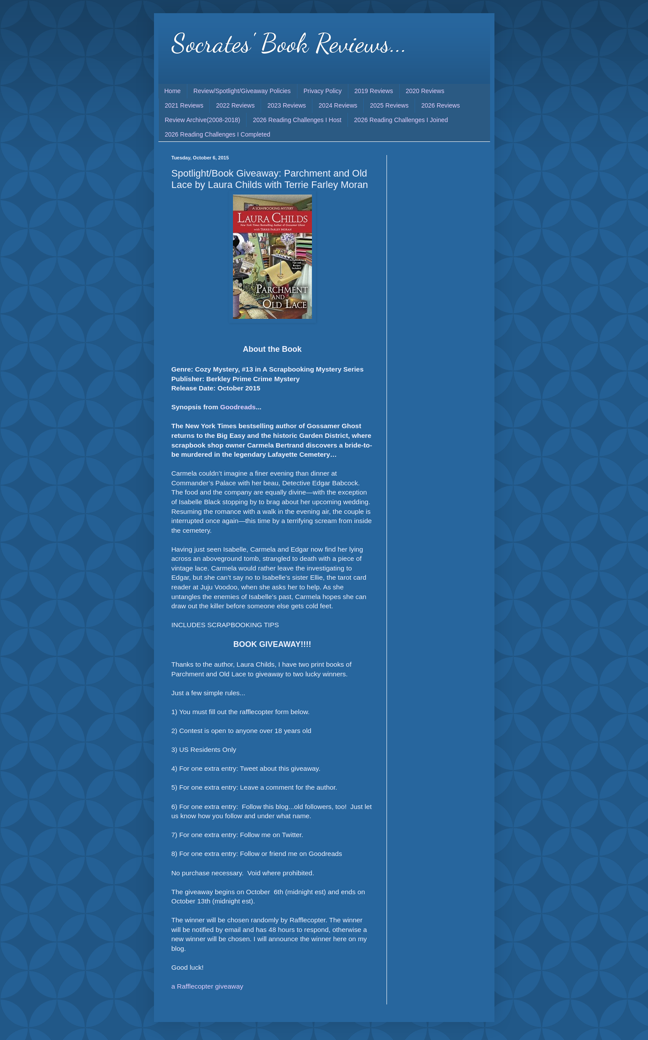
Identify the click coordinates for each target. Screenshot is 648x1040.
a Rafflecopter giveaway (207, 986)
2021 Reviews (184, 105)
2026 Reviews (440, 105)
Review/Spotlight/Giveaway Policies (242, 90)
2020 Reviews (425, 90)
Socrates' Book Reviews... (289, 43)
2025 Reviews (389, 105)
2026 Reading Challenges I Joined (401, 119)
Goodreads (238, 407)
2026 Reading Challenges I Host (297, 119)
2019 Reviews (373, 90)
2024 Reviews (338, 105)
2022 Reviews (235, 105)
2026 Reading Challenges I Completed (218, 134)
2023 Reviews (286, 105)
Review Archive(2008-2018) (202, 119)
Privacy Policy (323, 90)
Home (173, 90)
